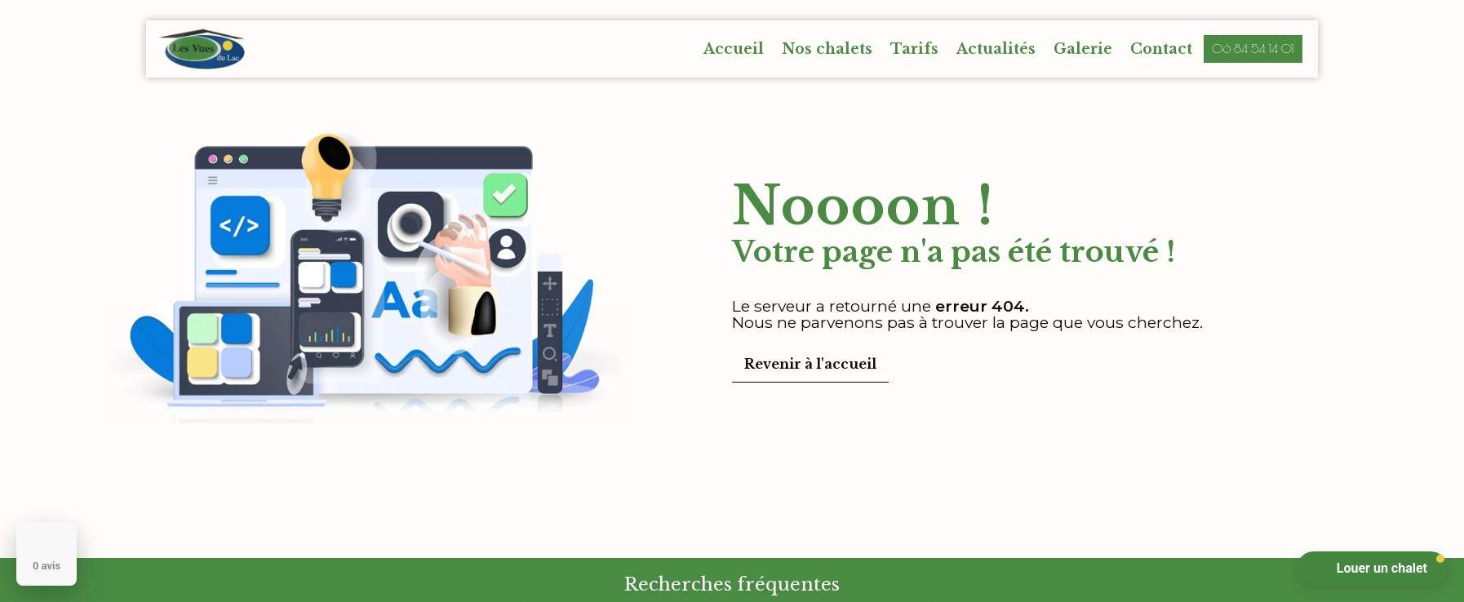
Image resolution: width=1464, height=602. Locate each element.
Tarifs (914, 49)
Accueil (733, 49)
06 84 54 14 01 (1253, 48)
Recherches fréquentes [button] (732, 584)
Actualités (996, 49)
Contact (1161, 49)
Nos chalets (827, 49)
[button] (1372, 568)
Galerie (1083, 49)
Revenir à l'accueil (810, 364)
